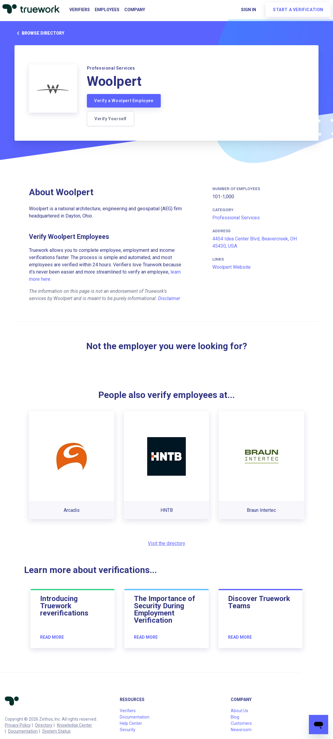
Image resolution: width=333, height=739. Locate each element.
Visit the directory (166, 543)
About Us (239, 710)
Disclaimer (169, 298)
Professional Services (236, 218)
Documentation (23, 731)
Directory (43, 725)
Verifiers (79, 9)
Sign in (248, 9)
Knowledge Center (74, 725)
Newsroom (241, 729)
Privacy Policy (18, 725)
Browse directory (39, 33)
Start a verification (298, 9)
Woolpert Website (231, 267)
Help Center (131, 723)
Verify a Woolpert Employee (124, 100)
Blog (235, 717)
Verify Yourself (110, 118)
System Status (56, 731)
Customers (241, 723)
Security (127, 729)
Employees (107, 9)
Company (134, 9)
